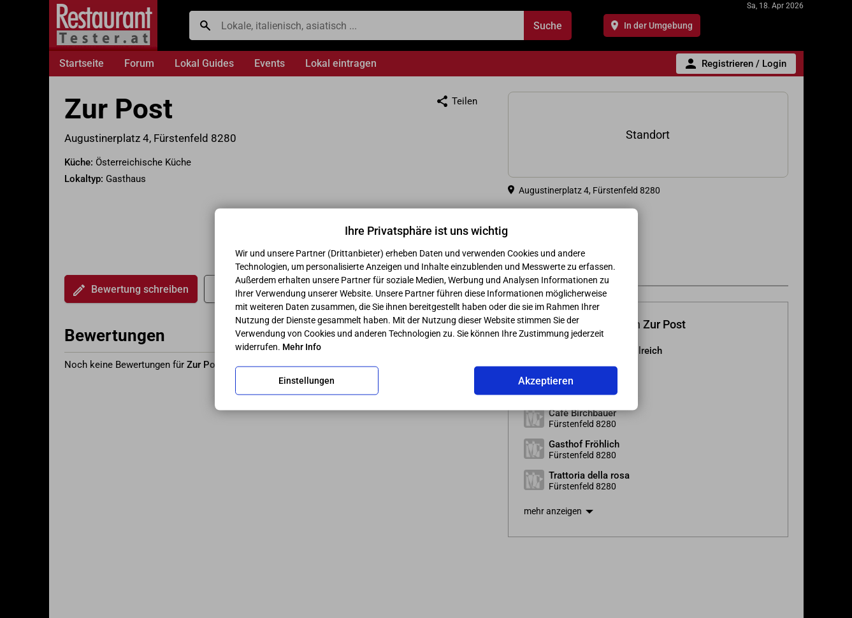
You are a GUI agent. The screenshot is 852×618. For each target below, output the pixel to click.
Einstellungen (306, 381)
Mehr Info (301, 346)
